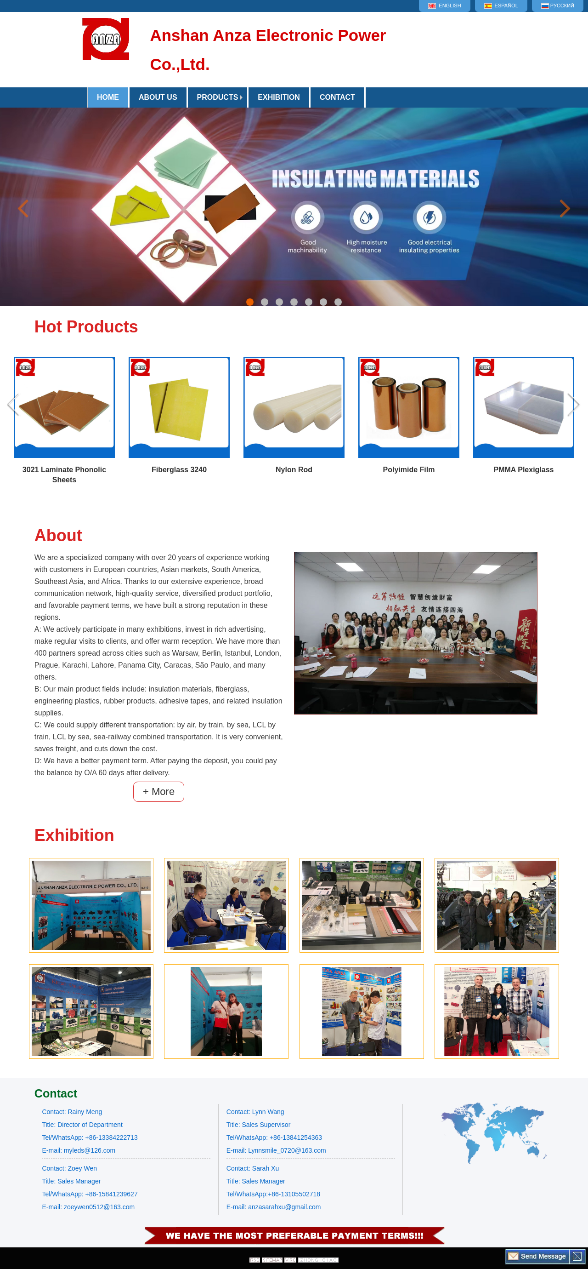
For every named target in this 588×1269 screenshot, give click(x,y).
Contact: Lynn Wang (255, 1111)
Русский (557, 6)
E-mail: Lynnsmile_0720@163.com (276, 1150)
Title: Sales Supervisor (258, 1124)
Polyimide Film (409, 470)
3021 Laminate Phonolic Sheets (64, 475)
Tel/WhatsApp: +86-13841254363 (274, 1137)
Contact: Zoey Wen (69, 1168)
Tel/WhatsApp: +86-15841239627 (89, 1194)
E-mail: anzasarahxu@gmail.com (273, 1207)
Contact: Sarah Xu (252, 1168)
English (444, 6)
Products (217, 97)
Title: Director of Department (82, 1124)
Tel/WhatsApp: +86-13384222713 (89, 1137)
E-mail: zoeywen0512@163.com (88, 1207)
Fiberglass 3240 (179, 470)
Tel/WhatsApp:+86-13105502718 (273, 1194)
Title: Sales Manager (71, 1181)
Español (501, 6)
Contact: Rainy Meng (72, 1111)
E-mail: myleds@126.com (78, 1150)
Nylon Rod (294, 470)
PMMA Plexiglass (523, 470)
